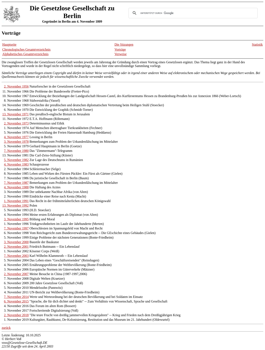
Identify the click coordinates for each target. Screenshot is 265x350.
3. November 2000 (16, 242)
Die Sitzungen (123, 44)
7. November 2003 (16, 255)
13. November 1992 (15, 205)
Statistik (257, 44)
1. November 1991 (16, 201)
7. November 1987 (16, 182)
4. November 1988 (16, 187)
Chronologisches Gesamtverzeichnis (26, 49)
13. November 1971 (15, 114)
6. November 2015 (16, 301)
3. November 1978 (16, 141)
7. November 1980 (16, 150)
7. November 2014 (16, 297)
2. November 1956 (16, 86)
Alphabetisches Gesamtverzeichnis (25, 54)
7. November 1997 (16, 228)
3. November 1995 (16, 219)
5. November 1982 (16, 160)
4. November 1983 (16, 164)
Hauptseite (9, 44)
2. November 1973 (16, 123)
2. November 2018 (16, 315)
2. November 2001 (16, 246)
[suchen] (192, 13)
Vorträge (120, 49)
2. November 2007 (16, 274)
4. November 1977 (16, 137)
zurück (6, 327)
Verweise (120, 54)
